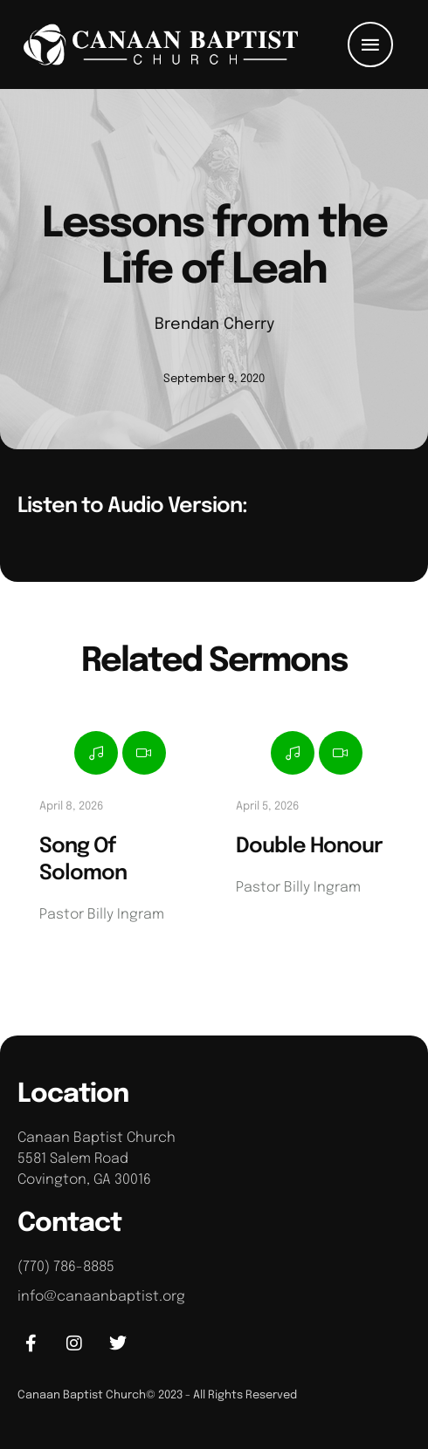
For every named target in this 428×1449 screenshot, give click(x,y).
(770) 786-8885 (65, 1267)
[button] (370, 44)
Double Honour (309, 847)
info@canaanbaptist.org (101, 1296)
